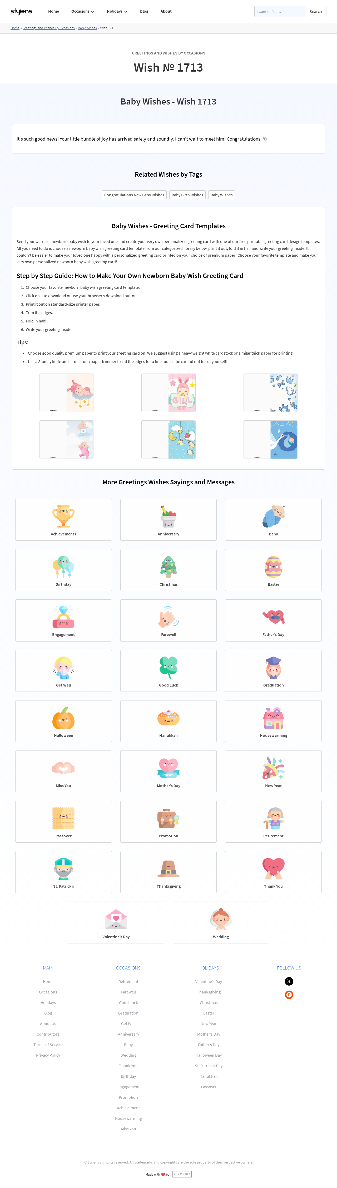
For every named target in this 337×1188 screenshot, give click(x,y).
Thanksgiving (209, 992)
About (166, 11)
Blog (144, 11)
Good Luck (128, 1002)
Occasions (48, 992)
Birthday (128, 1076)
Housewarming (128, 1118)
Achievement (128, 1107)
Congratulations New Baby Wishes (134, 194)
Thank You (128, 1065)
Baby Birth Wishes (187, 194)
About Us (48, 1023)
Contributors (48, 1034)
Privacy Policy (48, 1055)
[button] (83, 11)
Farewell (128, 992)
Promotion (128, 1097)
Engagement (128, 1086)
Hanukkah (209, 1076)
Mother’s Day (208, 1034)
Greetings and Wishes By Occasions (49, 28)
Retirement (128, 981)
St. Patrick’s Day (208, 1065)
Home (53, 11)
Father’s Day (208, 1044)
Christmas (209, 1002)
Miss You (128, 1128)
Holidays (48, 1002)
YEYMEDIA (182, 1174)
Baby (128, 1044)
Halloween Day (209, 1055)
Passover (209, 1086)
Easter (208, 1013)
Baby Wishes (87, 28)
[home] (22, 12)
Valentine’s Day (208, 981)
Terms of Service (48, 1044)
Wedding (128, 1055)
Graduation (128, 1013)
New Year (209, 1023)
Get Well (128, 1023)
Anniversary (128, 1034)
